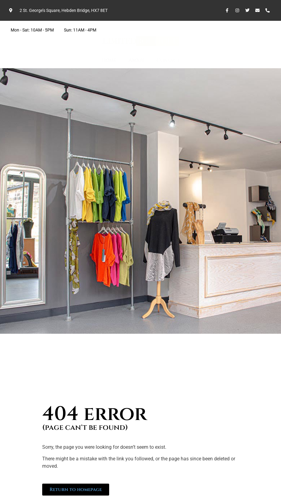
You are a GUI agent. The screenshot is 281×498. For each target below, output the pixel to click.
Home (109, 60)
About (136, 60)
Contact (168, 60)
